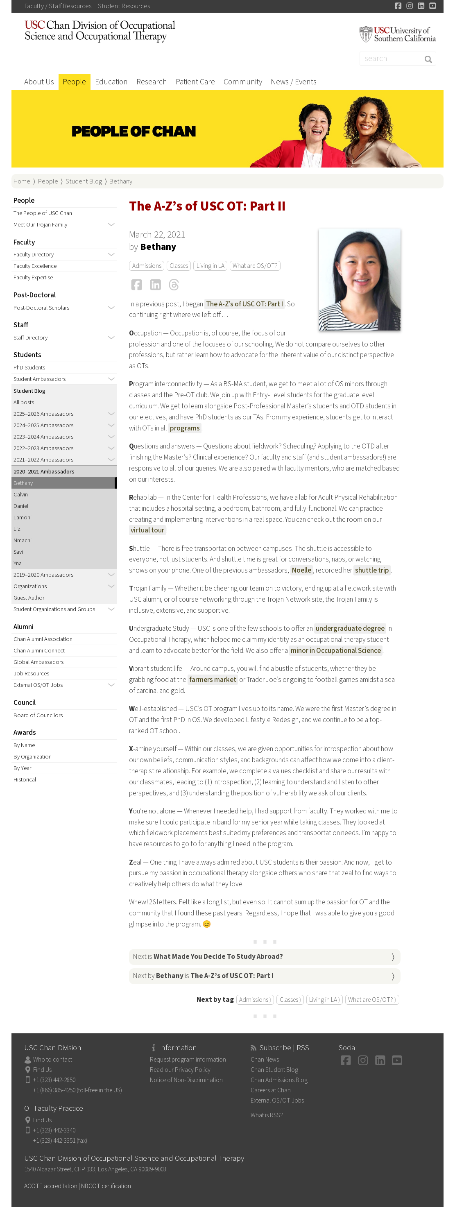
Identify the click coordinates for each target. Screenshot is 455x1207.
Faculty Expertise (33, 277)
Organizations (30, 586)
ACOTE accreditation (50, 1186)
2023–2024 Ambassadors (43, 437)
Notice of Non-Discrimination (186, 1080)
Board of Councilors (38, 715)
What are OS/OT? (255, 265)
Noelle (301, 570)
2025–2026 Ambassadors (43, 414)
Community (243, 82)
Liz (17, 529)
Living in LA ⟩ (324, 999)
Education (111, 82)
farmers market (212, 680)
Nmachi (23, 540)
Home (22, 181)
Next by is (203, 976)
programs (185, 428)
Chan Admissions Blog (279, 1080)
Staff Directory (31, 337)
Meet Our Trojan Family (40, 224)
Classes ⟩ (290, 999)
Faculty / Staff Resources (58, 6)
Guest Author (29, 597)
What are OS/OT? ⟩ (372, 999)
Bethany (120, 181)
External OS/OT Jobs (38, 685)
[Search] (398, 59)
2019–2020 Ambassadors (43, 575)
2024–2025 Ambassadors (43, 425)
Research (151, 82)
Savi (18, 552)
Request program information (188, 1059)
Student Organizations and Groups (54, 609)
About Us (39, 82)
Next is (208, 956)
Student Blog (84, 181)
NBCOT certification (106, 1186)
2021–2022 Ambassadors (43, 459)
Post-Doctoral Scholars (41, 307)
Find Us (42, 1069)
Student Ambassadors (40, 379)
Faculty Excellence (35, 266)
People (74, 82)
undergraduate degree (350, 628)
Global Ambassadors (38, 662)
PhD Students (29, 367)
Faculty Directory (34, 254)
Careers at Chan (271, 1090)
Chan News (265, 1059)
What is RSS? (267, 1115)
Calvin (21, 494)
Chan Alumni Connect (39, 650)
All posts (24, 402)
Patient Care (195, 82)
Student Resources (124, 6)
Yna (18, 563)
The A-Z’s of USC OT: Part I (244, 304)
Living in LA (210, 265)
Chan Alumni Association (43, 639)
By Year (22, 768)
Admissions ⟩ (255, 999)
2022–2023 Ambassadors (43, 448)
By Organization (33, 756)
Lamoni (23, 517)
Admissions (146, 265)
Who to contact (52, 1059)
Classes (179, 265)
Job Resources (31, 673)
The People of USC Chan (43, 213)
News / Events (294, 82)
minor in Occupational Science (336, 650)
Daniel (21, 506)
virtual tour (147, 530)
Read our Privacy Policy (180, 1069)
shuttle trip (372, 570)
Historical (25, 779)
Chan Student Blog (274, 1069)
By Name (24, 745)
